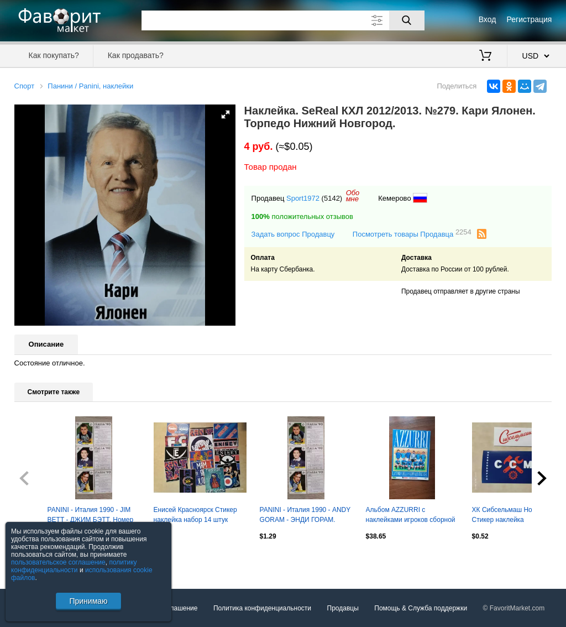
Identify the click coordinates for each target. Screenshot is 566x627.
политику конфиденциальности (74, 566)
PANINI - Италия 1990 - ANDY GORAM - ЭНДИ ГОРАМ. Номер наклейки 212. (305, 516)
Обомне (353, 196)
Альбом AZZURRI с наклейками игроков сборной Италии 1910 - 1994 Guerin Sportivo (410, 516)
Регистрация (529, 19)
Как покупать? (54, 55)
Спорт (24, 86)
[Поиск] (406, 20)
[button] (225, 114)
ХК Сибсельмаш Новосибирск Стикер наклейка (518, 515)
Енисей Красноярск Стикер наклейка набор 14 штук (195, 515)
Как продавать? (136, 55)
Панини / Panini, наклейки (90, 86)
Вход (487, 19)
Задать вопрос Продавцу (293, 234)
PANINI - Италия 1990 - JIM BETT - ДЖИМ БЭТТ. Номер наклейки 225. (91, 516)
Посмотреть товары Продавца (412, 233)
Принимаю (88, 601)
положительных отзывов (302, 216)
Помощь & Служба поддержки (420, 608)
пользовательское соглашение (58, 562)
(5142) (332, 198)
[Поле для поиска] (283, 20)
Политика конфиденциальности (262, 608)
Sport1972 (302, 198)
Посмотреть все (38, 559)
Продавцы (343, 608)
